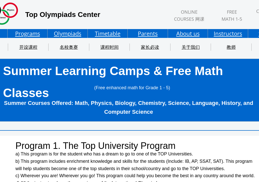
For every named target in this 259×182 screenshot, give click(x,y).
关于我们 (191, 47)
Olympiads (67, 33)
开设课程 (28, 47)
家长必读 (150, 47)
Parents (148, 33)
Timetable (107, 33)
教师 (231, 47)
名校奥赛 (69, 47)
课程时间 (109, 47)
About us (188, 33)
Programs (27, 33)
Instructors (228, 33)
